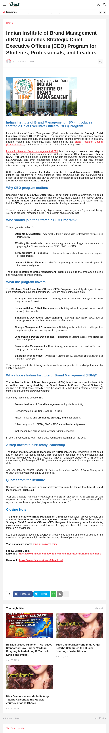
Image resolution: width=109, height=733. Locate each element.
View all (99, 608)
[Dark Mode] (98, 4)
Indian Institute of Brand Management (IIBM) (32, 151)
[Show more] (66, 594)
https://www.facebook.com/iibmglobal (41, 560)
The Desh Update (15, 728)
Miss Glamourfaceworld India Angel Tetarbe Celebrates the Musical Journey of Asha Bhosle (78, 648)
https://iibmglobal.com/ (45, 544)
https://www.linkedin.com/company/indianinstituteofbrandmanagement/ (59, 553)
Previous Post (12, 718)
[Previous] (100, 12)
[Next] (104, 12)
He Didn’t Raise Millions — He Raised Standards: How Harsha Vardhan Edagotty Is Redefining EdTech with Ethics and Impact (29, 649)
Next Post (99, 718)
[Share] (100, 61)
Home (9, 23)
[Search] (105, 4)
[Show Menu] (4, 4)
